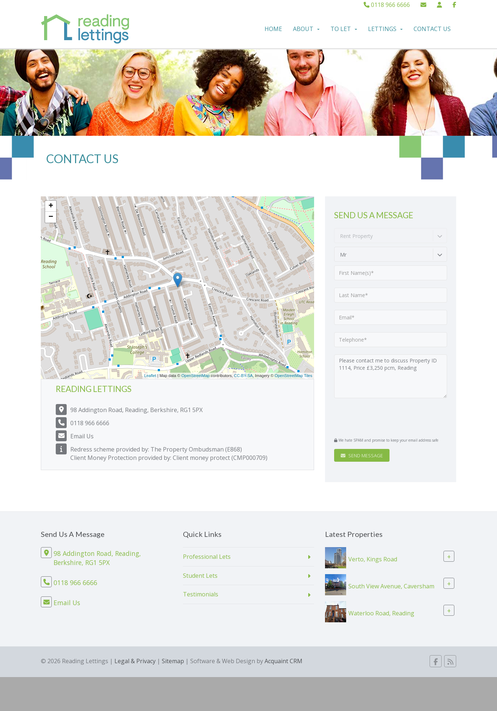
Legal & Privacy (135, 661)
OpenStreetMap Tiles (293, 375)
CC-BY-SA (243, 375)
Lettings (385, 29)
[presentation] (378, 417)
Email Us (82, 436)
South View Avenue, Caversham (391, 586)
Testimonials (200, 594)
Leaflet (150, 375)
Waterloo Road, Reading (381, 613)
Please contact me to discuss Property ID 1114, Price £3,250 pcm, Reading (390, 376)
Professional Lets (207, 557)
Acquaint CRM (283, 661)
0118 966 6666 (387, 5)
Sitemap (173, 661)
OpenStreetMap (195, 375)
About (306, 29)
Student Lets (200, 576)
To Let (343, 29)
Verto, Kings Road (372, 559)
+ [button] (50, 206)
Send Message (362, 455)
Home (273, 29)
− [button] (50, 217)
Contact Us (432, 29)
